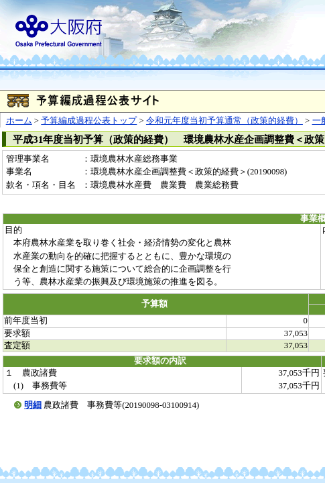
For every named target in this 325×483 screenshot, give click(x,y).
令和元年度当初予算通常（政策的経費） (224, 120)
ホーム (19, 120)
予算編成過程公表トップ (89, 120)
